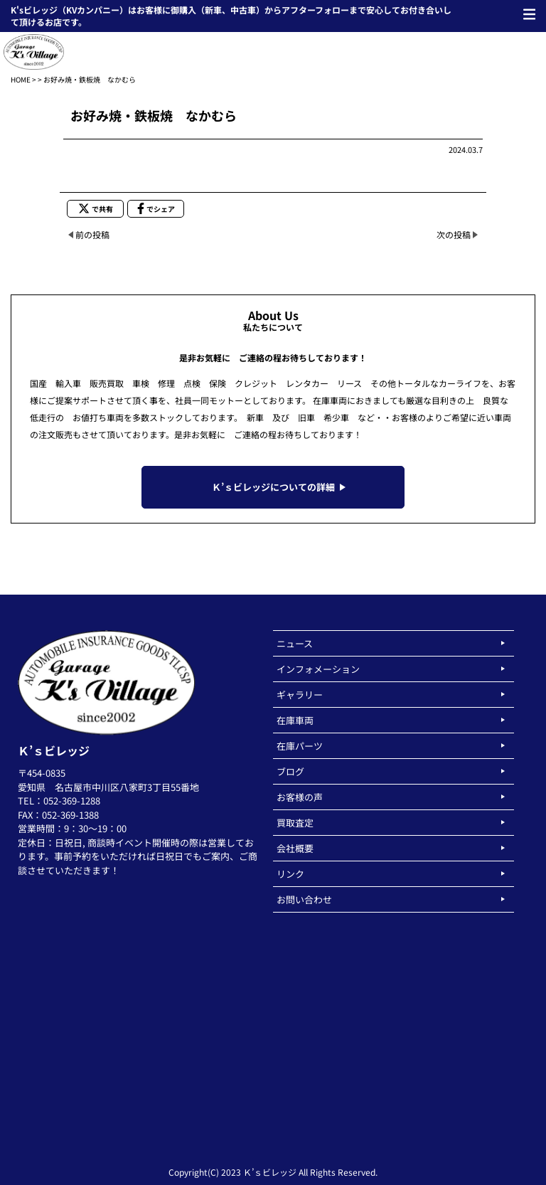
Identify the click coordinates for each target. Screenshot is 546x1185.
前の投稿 (92, 234)
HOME (21, 79)
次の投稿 (454, 234)
